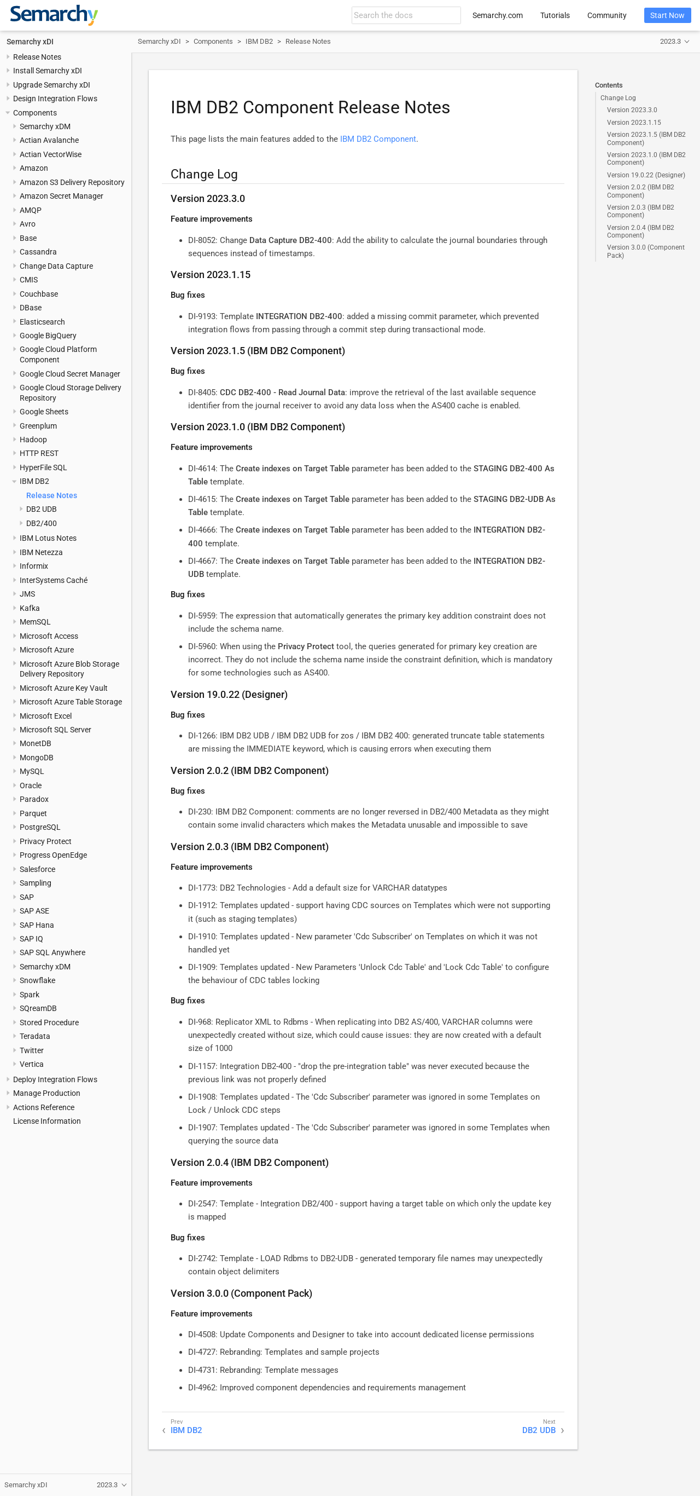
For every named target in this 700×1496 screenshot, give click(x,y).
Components (35, 112)
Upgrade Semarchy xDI (51, 84)
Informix (34, 566)
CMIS (29, 279)
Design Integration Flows (55, 98)
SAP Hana (37, 925)
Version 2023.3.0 (632, 110)
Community (607, 15)
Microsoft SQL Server (55, 729)
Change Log (618, 98)
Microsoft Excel (46, 716)
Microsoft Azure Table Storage (71, 701)
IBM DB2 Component (378, 139)
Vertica (32, 1064)
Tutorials (555, 15)
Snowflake (37, 980)
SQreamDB (38, 1008)
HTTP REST (39, 453)
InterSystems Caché (54, 580)
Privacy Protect (46, 841)
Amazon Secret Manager (61, 196)
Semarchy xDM (45, 126)
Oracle (31, 785)
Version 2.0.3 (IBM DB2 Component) (640, 211)
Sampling (35, 883)
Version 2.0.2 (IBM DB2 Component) (640, 191)
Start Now (667, 15)
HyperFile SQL (43, 467)
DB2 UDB (41, 509)
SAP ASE (34, 910)
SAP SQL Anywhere (52, 952)
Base (28, 238)
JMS (27, 594)
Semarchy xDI (30, 41)
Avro (28, 224)
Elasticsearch (42, 321)
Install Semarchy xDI (47, 70)
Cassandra (38, 251)
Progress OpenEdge (53, 855)
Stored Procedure (49, 1022)
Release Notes (37, 57)
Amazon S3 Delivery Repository (72, 182)
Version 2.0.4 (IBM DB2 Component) (640, 231)
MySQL (32, 771)
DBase (31, 307)
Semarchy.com (497, 15)
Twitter (32, 1050)
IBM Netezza (41, 552)
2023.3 (670, 41)
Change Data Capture (56, 266)
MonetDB (35, 743)
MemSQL (35, 621)
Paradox (34, 799)
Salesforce (37, 869)
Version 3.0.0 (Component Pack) (646, 251)
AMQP (31, 210)
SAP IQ (31, 938)
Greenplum (38, 425)
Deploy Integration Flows (55, 1079)
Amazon (34, 168)
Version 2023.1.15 (634, 122)
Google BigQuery (48, 335)
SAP (27, 897)
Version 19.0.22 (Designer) (646, 175)
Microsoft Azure (47, 649)
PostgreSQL (40, 827)
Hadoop (33, 439)
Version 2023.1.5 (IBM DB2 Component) (646, 138)
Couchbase (39, 294)
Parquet (33, 813)
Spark (29, 994)
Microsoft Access (49, 636)
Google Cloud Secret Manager (70, 373)
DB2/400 (41, 523)
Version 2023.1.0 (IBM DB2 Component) (646, 158)
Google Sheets (44, 411)
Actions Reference (43, 1107)
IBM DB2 (34, 481)
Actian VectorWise (50, 154)
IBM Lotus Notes (48, 538)
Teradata (35, 1036)
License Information (47, 1121)
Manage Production (46, 1093)
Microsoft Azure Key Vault (64, 688)
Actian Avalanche (49, 140)
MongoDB (37, 757)
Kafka (30, 608)
